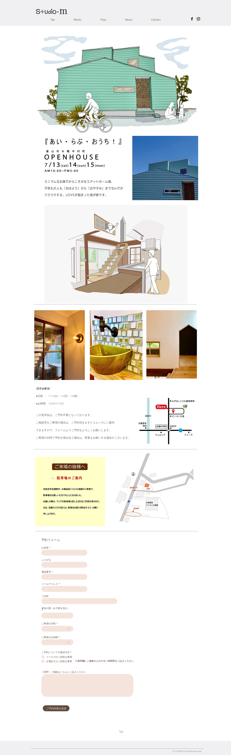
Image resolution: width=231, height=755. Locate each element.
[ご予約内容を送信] (56, 708)
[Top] (121, 732)
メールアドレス (50, 584)
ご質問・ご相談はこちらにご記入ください (64, 672)
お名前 (45, 548)
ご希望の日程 (49, 623)
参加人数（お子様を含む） (56, 608)
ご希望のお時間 (50, 637)
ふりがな (46, 560)
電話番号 (46, 572)
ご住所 (45, 596)
